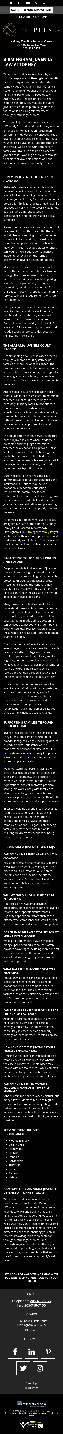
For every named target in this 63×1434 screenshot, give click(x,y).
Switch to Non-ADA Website (31, 10)
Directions (31, 1330)
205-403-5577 (31, 48)
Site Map (31, 1383)
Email (28, 3)
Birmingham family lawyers (43, 532)
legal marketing (31, 1413)
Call (19, 3)
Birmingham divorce (16, 753)
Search (44, 3)
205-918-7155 (35, 1305)
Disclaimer (31, 1388)
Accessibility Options (31, 17)
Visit (36, 3)
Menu (52, 3)
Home (11, 3)
